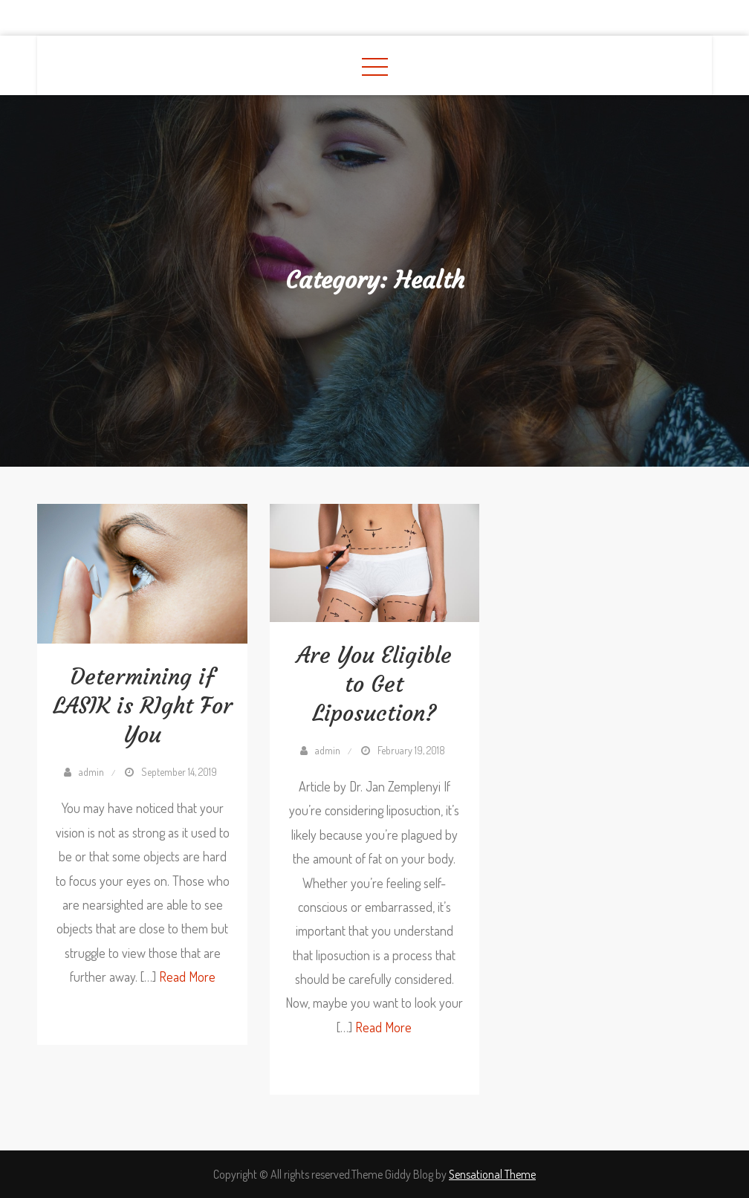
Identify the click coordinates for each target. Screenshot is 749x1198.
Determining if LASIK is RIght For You (143, 705)
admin (91, 771)
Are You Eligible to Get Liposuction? (374, 684)
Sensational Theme (492, 1174)
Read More (187, 976)
